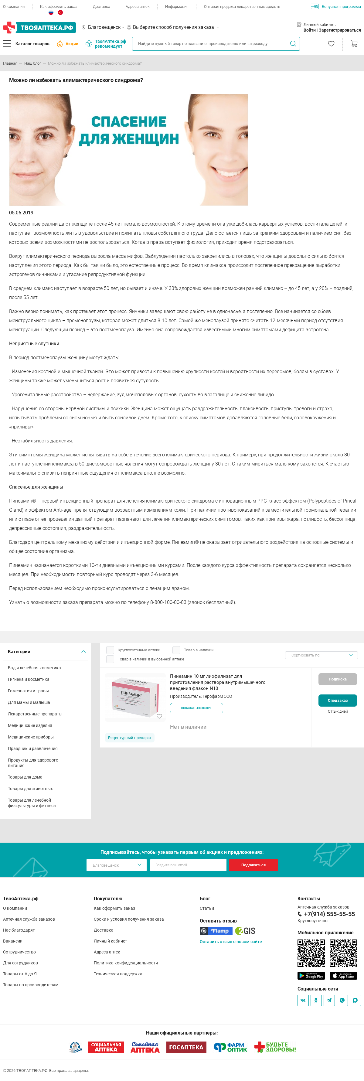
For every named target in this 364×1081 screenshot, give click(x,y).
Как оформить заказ (58, 6)
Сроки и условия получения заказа (129, 919)
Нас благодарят (19, 930)
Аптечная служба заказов (29, 919)
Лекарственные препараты (35, 713)
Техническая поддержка (118, 973)
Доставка (101, 6)
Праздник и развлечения (33, 748)
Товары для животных (30, 788)
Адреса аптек (138, 6)
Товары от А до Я (20, 973)
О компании (14, 6)
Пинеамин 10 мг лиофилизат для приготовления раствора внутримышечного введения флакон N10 (218, 682)
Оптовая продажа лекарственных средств (242, 6)
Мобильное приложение (326, 933)
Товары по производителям (30, 984)
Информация (177, 6)
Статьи (207, 908)
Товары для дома (25, 777)
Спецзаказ (338, 700)
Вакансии (12, 941)
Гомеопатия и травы (28, 690)
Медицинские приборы (31, 737)
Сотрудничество (19, 952)
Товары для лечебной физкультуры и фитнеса (32, 803)
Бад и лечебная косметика (34, 667)
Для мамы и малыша (29, 702)
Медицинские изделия (30, 725)
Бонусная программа (336, 6)
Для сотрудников (20, 962)
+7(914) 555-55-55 (329, 914)
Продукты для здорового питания (33, 763)
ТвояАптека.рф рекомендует (106, 44)
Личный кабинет (110, 941)
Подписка (338, 679)
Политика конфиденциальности (126, 962)
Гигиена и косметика (28, 679)
